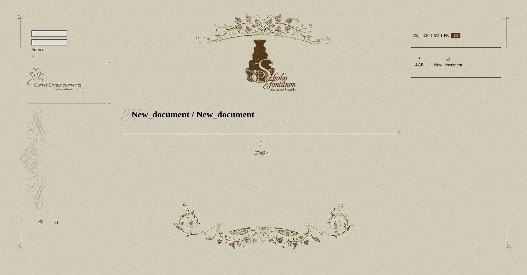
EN (426, 35)
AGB (419, 65)
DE (416, 35)
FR (446, 35)
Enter (36, 49)
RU (436, 35)
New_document (160, 114)
